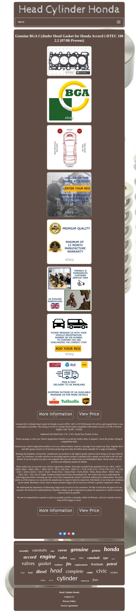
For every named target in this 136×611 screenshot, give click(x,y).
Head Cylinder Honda (69, 592)
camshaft (93, 558)
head (56, 570)
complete (74, 571)
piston (96, 550)
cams (90, 572)
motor (73, 559)
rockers (59, 564)
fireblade (97, 564)
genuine (79, 549)
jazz (113, 559)
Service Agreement (69, 605)
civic (101, 571)
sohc (52, 551)
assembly (24, 551)
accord (30, 557)
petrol (112, 564)
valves (28, 563)
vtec (81, 558)
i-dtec (43, 580)
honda (111, 549)
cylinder (67, 578)
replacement (81, 564)
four (95, 580)
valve (63, 558)
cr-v (51, 580)
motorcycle (85, 581)
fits (68, 564)
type (105, 558)
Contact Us (69, 597)
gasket (44, 563)
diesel (41, 571)
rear (23, 572)
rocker (114, 572)
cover (62, 550)
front (30, 572)
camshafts (39, 550)
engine (48, 556)
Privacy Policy (69, 601)
